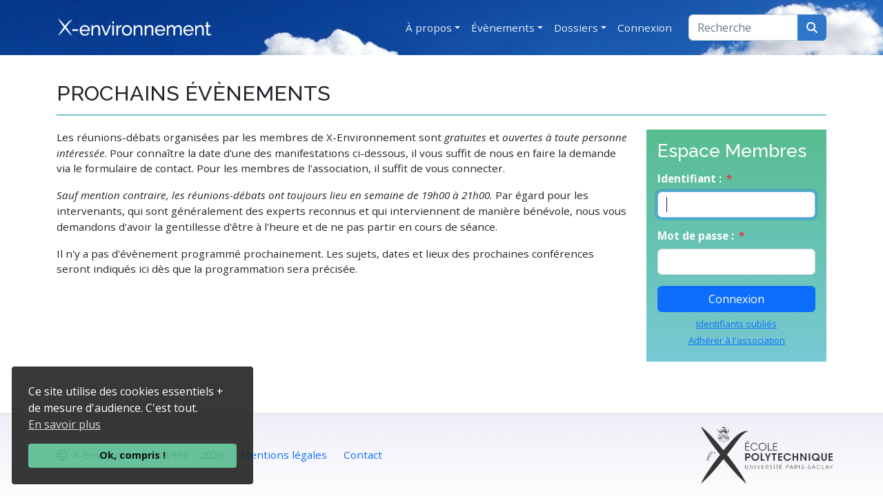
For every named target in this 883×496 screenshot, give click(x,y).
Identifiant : (689, 178)
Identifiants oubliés (736, 324)
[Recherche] (743, 27)
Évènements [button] (503, 27)
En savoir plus (64, 424)
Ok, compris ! (132, 455)
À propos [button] (429, 27)
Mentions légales (284, 455)
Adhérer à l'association (736, 340)
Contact (363, 455)
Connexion (644, 27)
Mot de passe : (695, 235)
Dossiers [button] (576, 27)
